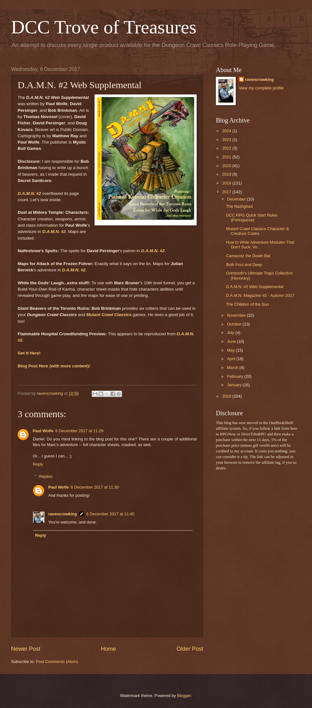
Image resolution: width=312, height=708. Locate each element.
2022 (227, 148)
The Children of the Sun (247, 304)
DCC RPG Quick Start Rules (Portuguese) (251, 217)
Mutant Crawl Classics (108, 314)
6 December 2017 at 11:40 (110, 514)
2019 (227, 174)
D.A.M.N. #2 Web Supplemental (254, 286)
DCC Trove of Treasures (103, 27)
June (232, 341)
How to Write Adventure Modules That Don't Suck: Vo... (260, 244)
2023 (227, 139)
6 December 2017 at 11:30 (94, 487)
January (234, 384)
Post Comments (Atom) (57, 661)
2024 (227, 130)
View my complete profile (261, 88)
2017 (227, 192)
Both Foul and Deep (244, 264)
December (237, 199)
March (233, 367)
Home (108, 649)
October (234, 324)
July (231, 332)
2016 (227, 396)
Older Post (189, 649)
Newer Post (25, 649)
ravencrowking (62, 514)
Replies (46, 476)
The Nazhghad (239, 206)
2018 (227, 183)
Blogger (184, 695)
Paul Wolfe (43, 430)
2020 (227, 165)
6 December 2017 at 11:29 (79, 430)
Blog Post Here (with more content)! (54, 366)
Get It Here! (29, 353)
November (237, 315)
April (231, 358)
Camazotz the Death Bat (248, 255)
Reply (38, 464)
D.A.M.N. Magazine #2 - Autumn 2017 (260, 295)
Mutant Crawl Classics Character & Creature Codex (257, 231)
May (231, 350)
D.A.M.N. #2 (29, 193)
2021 (227, 157)
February (235, 376)
